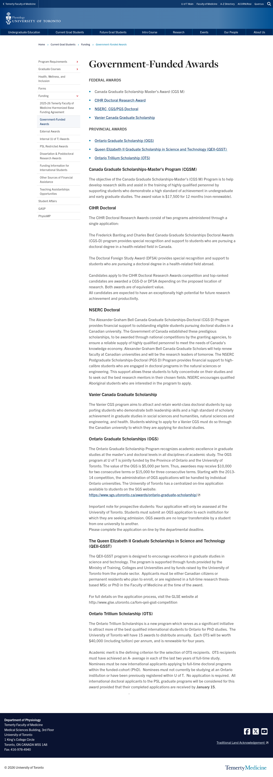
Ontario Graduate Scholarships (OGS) (123, 438)
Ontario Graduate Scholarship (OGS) (124, 140)
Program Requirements (58, 61)
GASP (42, 208)
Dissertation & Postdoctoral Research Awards (57, 156)
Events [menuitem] (204, 32)
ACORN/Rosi (244, 3)
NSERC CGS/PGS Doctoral (116, 108)
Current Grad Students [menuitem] (70, 32)
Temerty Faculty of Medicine (19, 3)
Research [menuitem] (178, 32)
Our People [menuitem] (231, 32)
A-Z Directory (227, 3)
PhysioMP (44, 216)
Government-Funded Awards (52, 122)
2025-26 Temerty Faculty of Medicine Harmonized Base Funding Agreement (57, 107)
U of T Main (187, 3)
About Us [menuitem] (259, 32)
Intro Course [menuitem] (149, 32)
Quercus (259, 3)
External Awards (50, 131)
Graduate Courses (58, 69)
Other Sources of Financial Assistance (56, 179)
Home (41, 44)
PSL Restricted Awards (54, 146)
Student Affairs (47, 201)
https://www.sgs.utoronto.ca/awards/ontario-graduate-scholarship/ (143, 494)
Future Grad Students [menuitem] (113, 32)
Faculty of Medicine (207, 3)
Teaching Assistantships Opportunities (54, 191)
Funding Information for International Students (54, 168)
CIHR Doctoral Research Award (120, 100)
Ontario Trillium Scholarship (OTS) (122, 157)
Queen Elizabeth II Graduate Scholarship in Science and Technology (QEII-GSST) (161, 149)
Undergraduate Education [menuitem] (24, 32)
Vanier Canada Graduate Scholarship (125, 117)
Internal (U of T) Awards (54, 139)
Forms (42, 88)
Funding (58, 95)
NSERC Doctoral (105, 309)
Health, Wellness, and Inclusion (51, 79)
